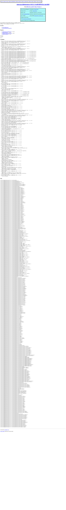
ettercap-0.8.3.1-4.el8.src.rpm (38, 15)
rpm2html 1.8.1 (6, 507)
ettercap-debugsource (5, 27)
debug (35, 6)
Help (38, 1)
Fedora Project (36, 9)
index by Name (31, 1)
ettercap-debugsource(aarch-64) (7, 28)
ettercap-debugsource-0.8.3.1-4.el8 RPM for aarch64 (33, 4)
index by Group (6, 1)
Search (40, 1)
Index (2, 1)
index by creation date (25, 1)
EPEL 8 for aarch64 (30, 6)
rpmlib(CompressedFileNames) (6, 32)
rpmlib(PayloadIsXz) (5, 34)
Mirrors (35, 1)
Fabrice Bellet (2, 508)
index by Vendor (18, 1)
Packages (39, 6)
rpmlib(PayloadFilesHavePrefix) (7, 33)
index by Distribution (12, 1)
